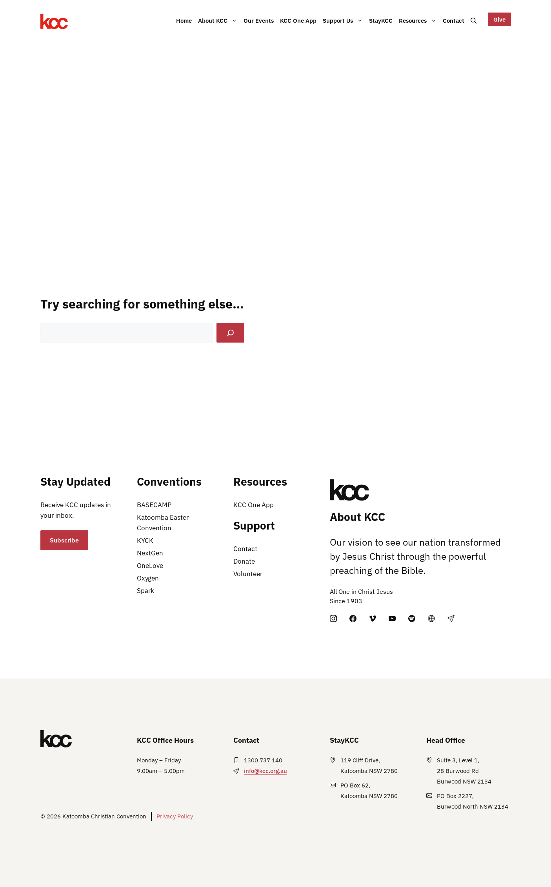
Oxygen (148, 578)
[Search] (230, 333)
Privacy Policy (174, 816)
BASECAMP (154, 505)
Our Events (259, 27)
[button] (473, 20)
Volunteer (247, 574)
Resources (419, 26)
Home (184, 20)
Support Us (344, 26)
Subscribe (64, 540)
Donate (244, 561)
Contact (453, 27)
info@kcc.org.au (265, 771)
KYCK (145, 540)
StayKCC (381, 27)
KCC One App (298, 27)
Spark (145, 590)
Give (499, 19)
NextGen (150, 553)
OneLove (150, 565)
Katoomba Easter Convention (163, 522)
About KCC (219, 26)
